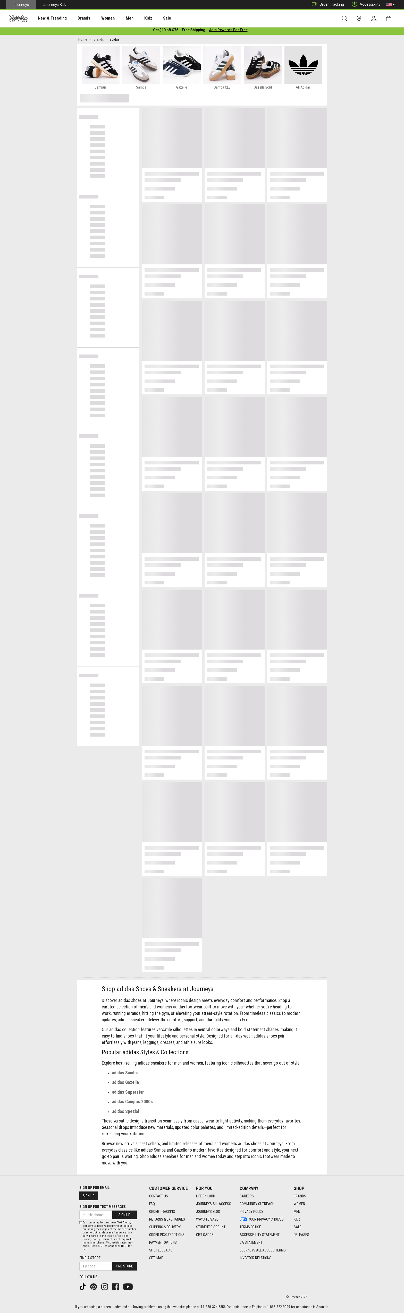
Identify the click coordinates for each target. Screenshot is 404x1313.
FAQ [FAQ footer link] (152, 1204)
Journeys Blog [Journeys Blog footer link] (208, 1212)
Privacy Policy (91, 1239)
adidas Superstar (128, 1093)
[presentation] (48, 18)
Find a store (89, 1258)
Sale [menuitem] (149, 18)
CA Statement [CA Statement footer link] (251, 1243)
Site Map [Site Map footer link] (156, 1258)
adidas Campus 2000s (132, 1102)
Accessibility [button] (364, 4)
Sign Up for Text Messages (102, 1207)
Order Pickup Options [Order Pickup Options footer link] (166, 1235)
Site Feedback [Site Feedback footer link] (160, 1250)
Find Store (124, 1266)
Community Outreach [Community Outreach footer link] (257, 1204)
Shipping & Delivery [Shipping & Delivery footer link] (165, 1227)
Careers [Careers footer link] (247, 1196)
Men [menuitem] (116, 18)
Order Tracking (326, 4)
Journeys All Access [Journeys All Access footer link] (213, 1204)
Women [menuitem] (97, 18)
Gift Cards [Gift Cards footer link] (205, 1235)
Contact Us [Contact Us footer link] (158, 1196)
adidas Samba (125, 1073)
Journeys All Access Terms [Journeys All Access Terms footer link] (263, 1250)
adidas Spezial (125, 1112)
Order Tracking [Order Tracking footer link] (162, 1212)
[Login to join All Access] (179, 30)
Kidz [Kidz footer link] (297, 1219)
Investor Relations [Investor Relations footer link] (255, 1258)
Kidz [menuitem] (133, 18)
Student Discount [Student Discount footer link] (210, 1227)
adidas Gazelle (125, 1083)
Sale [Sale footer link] (297, 1227)
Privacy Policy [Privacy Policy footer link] (252, 1212)
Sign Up (89, 1196)
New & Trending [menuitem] (47, 18)
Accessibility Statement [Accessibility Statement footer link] (260, 1235)
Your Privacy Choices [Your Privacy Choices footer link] (262, 1219)
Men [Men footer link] (297, 1212)
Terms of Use (115, 1236)
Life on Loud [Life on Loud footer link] (205, 1196)
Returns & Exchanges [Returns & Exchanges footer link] (167, 1219)
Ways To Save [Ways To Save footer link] (207, 1219)
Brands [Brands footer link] (300, 1196)
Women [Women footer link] (299, 1204)
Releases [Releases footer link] (301, 1235)
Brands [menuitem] (76, 18)
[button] (390, 5)
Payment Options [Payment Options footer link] (163, 1243)
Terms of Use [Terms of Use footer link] (250, 1227)
